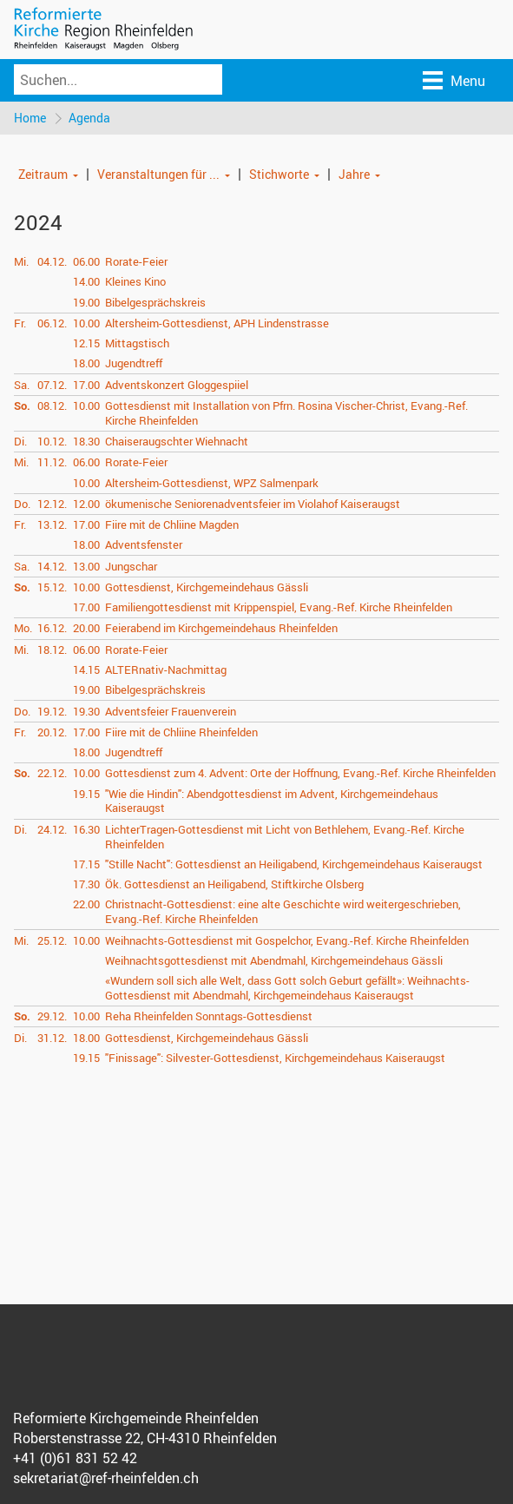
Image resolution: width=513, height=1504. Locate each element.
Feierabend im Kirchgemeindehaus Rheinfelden (221, 628)
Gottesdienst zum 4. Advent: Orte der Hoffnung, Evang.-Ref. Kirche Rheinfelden (300, 773)
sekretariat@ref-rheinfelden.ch (106, 1478)
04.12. (52, 261)
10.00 (86, 323)
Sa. (22, 384)
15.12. (52, 587)
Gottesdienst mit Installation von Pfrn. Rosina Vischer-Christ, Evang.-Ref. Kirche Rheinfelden (286, 413)
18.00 (86, 363)
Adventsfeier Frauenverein (170, 711)
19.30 (86, 711)
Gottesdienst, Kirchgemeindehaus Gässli (206, 587)
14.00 (86, 281)
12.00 (86, 503)
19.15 (86, 793)
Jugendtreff (133, 363)
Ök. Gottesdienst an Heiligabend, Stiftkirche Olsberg (234, 884)
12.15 (86, 343)
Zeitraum (43, 174)
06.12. (52, 323)
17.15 (86, 864)
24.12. (52, 829)
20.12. (52, 732)
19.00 (86, 302)
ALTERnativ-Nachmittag (166, 669)
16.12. (52, 628)
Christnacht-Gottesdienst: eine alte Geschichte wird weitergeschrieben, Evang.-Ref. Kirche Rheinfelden (283, 911)
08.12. (52, 405)
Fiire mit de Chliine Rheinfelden (181, 732)
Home (30, 117)
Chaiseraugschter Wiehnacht (176, 441)
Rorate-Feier (136, 261)
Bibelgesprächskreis (155, 302)
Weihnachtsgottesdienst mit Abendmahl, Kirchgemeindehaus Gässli (274, 960)
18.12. (52, 649)
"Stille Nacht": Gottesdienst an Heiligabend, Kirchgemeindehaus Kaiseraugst (294, 864)
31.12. (52, 1038)
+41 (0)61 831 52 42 (75, 1458)
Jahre (354, 174)
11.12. (52, 462)
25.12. (52, 940)
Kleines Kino (135, 281)
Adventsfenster (143, 544)
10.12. (52, 441)
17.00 (86, 384)
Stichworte (279, 174)
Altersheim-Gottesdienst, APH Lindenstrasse (217, 323)
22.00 (86, 904)
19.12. (52, 711)
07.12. (52, 384)
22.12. (52, 773)
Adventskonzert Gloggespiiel (176, 384)
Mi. (21, 261)
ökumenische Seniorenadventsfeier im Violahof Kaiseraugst (252, 503)
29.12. (52, 1016)
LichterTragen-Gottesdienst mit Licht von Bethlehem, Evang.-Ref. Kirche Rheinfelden (284, 836)
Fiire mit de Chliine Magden (172, 524)
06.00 (86, 261)
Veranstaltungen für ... (158, 174)
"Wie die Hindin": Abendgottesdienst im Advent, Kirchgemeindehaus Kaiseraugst (271, 801)
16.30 (86, 829)
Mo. (23, 628)
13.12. (52, 524)
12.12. (52, 503)
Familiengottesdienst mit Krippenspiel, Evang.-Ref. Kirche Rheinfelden (278, 607)
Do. (22, 503)
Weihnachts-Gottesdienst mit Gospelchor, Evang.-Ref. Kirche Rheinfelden (287, 940)
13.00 (86, 566)
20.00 (86, 628)
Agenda (89, 117)
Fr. (20, 323)
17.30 (86, 884)
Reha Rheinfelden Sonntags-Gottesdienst (208, 1016)
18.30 (86, 441)
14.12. (52, 566)
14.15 (86, 669)
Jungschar (131, 566)
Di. (20, 441)
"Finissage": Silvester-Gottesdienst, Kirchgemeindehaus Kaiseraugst (275, 1057)
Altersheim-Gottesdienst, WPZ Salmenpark (212, 483)
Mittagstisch (137, 343)
